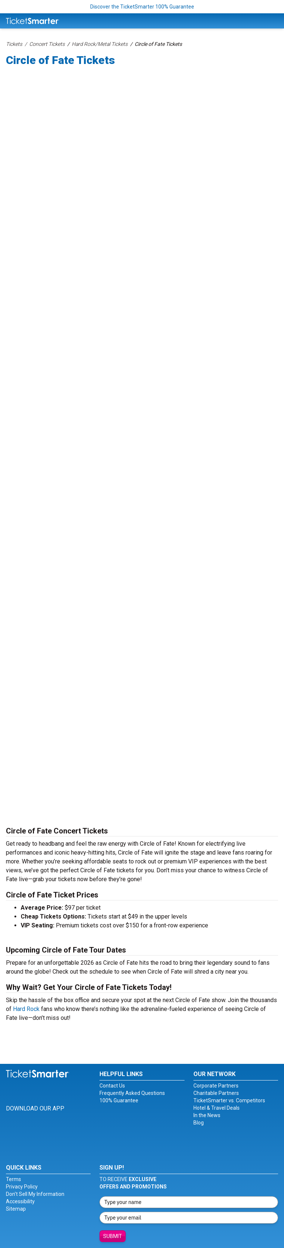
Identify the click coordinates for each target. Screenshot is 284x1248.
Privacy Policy (22, 1187)
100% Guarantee (118, 1100)
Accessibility (20, 1201)
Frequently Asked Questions (132, 1093)
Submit (112, 1236)
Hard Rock (26, 1008)
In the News (206, 1115)
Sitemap (16, 1209)
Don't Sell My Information (35, 1194)
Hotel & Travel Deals (216, 1108)
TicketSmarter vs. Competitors (229, 1100)
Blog (198, 1123)
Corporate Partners (216, 1086)
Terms (13, 1179)
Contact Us (112, 1086)
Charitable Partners (216, 1093)
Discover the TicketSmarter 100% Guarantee (142, 7)
